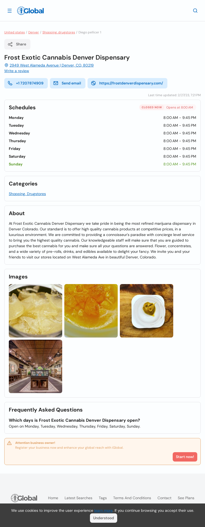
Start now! (185, 456)
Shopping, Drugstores (27, 193)
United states (14, 32)
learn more (103, 510)
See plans (186, 497)
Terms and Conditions (132, 497)
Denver (33, 32)
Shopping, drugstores (58, 32)
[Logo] (30, 10)
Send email (67, 83)
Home (53, 497)
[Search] (195, 10)
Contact (164, 497)
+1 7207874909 (25, 83)
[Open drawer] (9, 10)
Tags (103, 497)
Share (16, 44)
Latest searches (78, 497)
